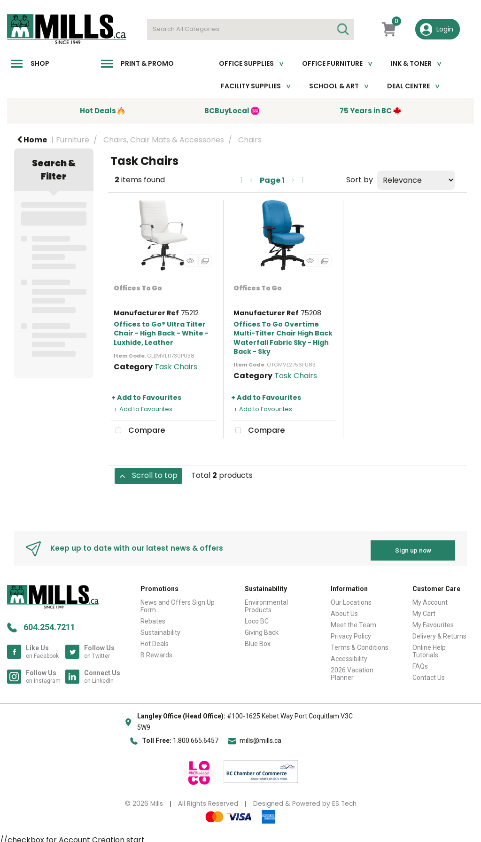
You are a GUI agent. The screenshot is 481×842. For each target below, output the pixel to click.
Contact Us (428, 674)
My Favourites (433, 621)
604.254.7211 (49, 623)
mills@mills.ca (260, 737)
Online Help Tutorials (429, 647)
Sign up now (413, 546)
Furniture (72, 139)
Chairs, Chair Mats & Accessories (163, 139)
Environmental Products (266, 602)
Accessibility (349, 655)
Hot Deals (154, 640)
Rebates (152, 617)
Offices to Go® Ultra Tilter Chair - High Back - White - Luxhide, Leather (161, 333)
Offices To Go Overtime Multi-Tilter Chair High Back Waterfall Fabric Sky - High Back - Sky (283, 338)
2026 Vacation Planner (352, 670)
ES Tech (344, 799)
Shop (40, 63)
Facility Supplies (251, 86)
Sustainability (160, 628)
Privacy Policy (351, 632)
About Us (344, 610)
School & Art (334, 86)
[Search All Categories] (250, 29)
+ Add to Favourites (146, 397)
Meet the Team (353, 621)
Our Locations (351, 598)
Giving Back (262, 628)
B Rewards (156, 651)
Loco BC (257, 617)
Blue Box (258, 640)
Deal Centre (408, 86)
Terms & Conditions (359, 643)
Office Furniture (332, 63)
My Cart (423, 610)
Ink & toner (411, 63)
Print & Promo (147, 63)
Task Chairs (176, 366)
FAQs (420, 662)
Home (32, 139)
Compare (138, 430)
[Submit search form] (342, 29)
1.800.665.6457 (195, 737)
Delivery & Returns (439, 632)
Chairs (250, 139)
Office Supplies (246, 63)
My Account (430, 598)
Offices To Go (138, 288)
